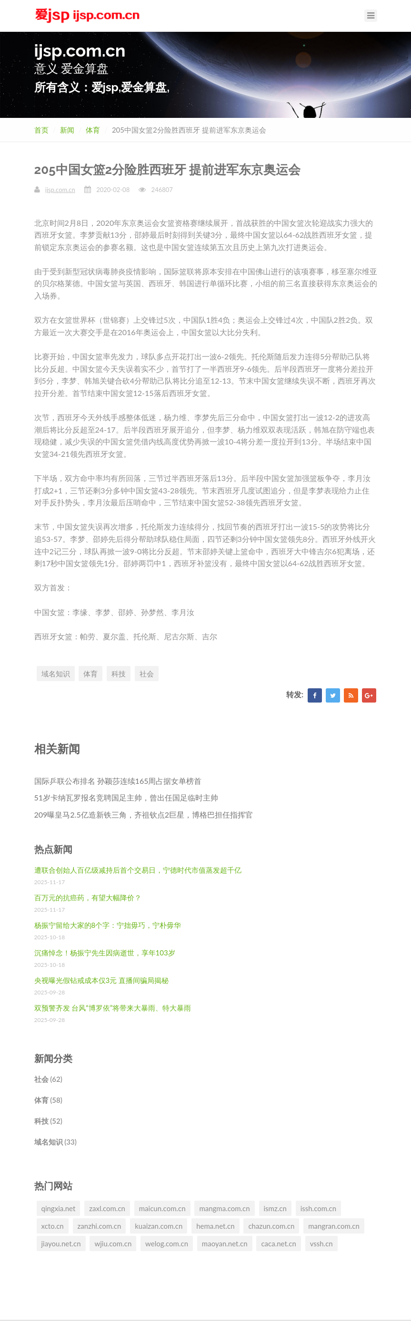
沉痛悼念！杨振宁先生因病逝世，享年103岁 (104, 952)
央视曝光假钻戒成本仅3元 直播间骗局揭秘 (101, 980)
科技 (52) (48, 1121)
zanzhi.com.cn (99, 1226)
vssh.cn (321, 1243)
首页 (41, 129)
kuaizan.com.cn (158, 1226)
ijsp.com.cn (60, 189)
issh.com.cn (318, 1208)
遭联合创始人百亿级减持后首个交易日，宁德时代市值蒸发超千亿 (137, 870)
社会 (147, 673)
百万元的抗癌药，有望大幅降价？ (87, 897)
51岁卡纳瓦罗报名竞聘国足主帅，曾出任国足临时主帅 (126, 797)
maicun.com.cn (162, 1208)
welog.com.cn (166, 1243)
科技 (118, 673)
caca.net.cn (278, 1243)
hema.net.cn (215, 1226)
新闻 (67, 129)
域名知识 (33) (55, 1141)
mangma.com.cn (224, 1208)
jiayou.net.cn (61, 1243)
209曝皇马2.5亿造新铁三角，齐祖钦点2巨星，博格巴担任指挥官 (143, 814)
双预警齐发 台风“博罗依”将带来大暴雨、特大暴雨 (112, 1007)
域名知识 (55, 673)
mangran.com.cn (334, 1226)
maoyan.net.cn (225, 1243)
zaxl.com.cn (107, 1208)
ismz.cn (275, 1208)
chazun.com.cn (271, 1226)
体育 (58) (48, 1100)
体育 (93, 129)
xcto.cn (52, 1226)
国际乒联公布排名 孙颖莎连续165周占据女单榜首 (118, 780)
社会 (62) (48, 1079)
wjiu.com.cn (112, 1243)
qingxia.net (58, 1208)
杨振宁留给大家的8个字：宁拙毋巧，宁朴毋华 (107, 925)
